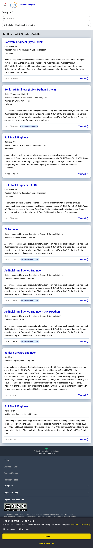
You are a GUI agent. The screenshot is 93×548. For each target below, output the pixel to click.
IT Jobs (7, 460)
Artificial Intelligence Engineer (23, 270)
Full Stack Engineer (16, 137)
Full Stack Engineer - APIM (20, 185)
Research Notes (11, 480)
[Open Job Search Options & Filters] (4, 5)
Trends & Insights (27, 5)
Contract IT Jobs (11, 467)
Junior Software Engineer (20, 352)
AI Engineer (11, 229)
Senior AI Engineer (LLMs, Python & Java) (30, 89)
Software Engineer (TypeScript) (23, 42)
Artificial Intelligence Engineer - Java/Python (32, 311)
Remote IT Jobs (11, 473)
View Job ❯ (83, 78)
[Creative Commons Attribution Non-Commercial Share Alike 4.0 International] (41, 506)
